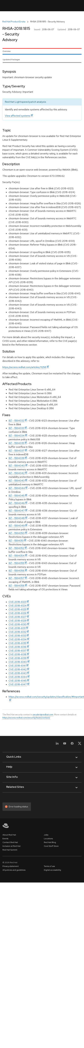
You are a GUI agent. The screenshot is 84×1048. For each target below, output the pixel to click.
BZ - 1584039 (16, 458)
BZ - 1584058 (16, 585)
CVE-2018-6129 (17, 620)
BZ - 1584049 (17, 525)
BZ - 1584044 (17, 488)
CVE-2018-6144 (18, 677)
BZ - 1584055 (16, 563)
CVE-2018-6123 (17, 602)
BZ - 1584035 (16, 443)
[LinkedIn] (57, 744)
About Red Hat (9, 835)
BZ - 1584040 (17, 465)
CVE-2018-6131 (17, 628)
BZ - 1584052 (16, 548)
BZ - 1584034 (17, 435)
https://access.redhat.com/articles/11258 (24, 367)
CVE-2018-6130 (18, 624)
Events (5, 838)
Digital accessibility (52, 870)
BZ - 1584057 (16, 578)
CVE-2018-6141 (17, 665)
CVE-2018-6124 (18, 605)
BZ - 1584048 (17, 518)
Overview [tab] (6, 51)
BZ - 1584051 (16, 540)
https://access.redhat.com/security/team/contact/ (26, 717)
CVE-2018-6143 (18, 673)
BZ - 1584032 (16, 420)
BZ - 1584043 (17, 480)
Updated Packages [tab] (11, 59)
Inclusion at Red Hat (11, 846)
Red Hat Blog (50, 842)
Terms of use (49, 866)
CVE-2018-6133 (17, 635)
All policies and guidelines (13, 870)
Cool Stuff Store (51, 846)
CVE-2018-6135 (17, 643)
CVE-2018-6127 (17, 617)
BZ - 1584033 (16, 428)
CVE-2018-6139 (17, 658)
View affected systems (17, 115)
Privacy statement (10, 866)
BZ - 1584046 (17, 503)
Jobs (46, 835)
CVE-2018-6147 (18, 684)
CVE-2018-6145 (18, 680)
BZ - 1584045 (17, 495)
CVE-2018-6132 (17, 632)
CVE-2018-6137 (17, 650)
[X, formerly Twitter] (80, 744)
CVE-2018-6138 (17, 654)
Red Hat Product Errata (13, 21)
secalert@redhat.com (43, 714)
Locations (48, 838)
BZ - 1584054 (17, 555)
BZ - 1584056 (16, 570)
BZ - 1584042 (17, 473)
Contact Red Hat (10, 842)
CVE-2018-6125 (17, 609)
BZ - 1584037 (16, 450)
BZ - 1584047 (17, 510)
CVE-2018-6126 (17, 613)
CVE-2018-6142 (18, 669)
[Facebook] (72, 744)
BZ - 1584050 (17, 533)
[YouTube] (65, 744)
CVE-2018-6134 (18, 639)
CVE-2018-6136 (17, 647)
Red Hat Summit (9, 850)
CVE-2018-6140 (18, 662)
